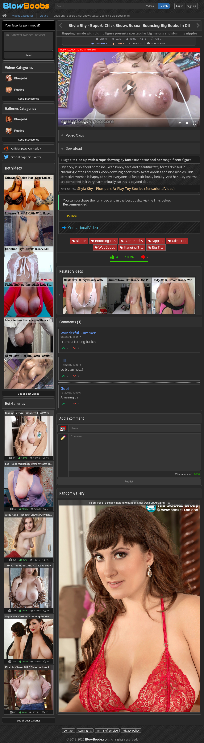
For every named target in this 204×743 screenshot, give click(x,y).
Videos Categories (19, 67)
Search (164, 6)
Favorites (101, 43)
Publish (129, 481)
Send (28, 55)
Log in (179, 6)
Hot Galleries (15, 403)
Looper (120, 43)
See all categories (28, 98)
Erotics (103, 39)
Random (137, 43)
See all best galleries (28, 720)
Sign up (191, 6)
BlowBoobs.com (97, 739)
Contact (68, 730)
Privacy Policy (131, 730)
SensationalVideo (83, 227)
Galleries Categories (20, 108)
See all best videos (28, 393)
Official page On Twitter (26, 157)
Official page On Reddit (26, 148)
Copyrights (85, 730)
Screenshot (158, 43)
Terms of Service (107, 730)
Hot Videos (13, 168)
